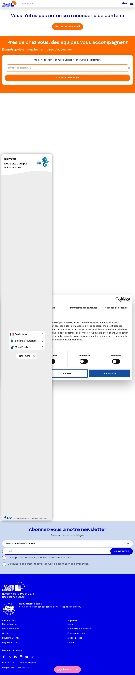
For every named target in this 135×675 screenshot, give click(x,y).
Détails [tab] (51, 307)
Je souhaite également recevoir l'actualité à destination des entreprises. (48, 564)
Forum (70, 624)
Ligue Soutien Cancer (13, 597)
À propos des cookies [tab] (116, 307)
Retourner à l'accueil (67, 26)
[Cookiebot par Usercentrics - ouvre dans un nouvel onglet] (117, 299)
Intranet (72, 643)
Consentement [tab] (18, 307)
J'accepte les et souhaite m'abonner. (40, 557)
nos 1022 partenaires (24, 322)
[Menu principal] (131, 3)
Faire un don (70, 669)
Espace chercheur (76, 633)
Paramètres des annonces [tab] (83, 307)
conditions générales (35, 557)
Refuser (67, 373)
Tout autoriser (109, 373)
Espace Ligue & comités (79, 629)
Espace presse (75, 638)
